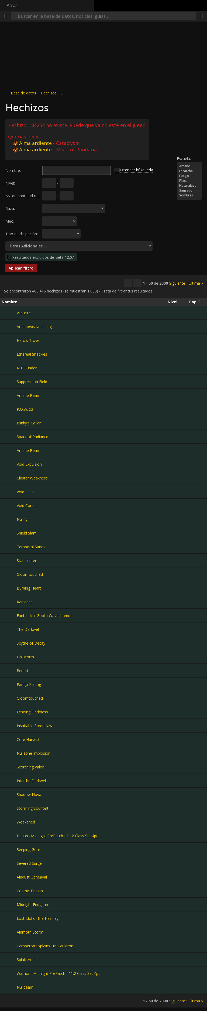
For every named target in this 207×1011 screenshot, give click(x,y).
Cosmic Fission (30, 890)
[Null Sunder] (9, 368)
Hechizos (49, 93)
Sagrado (189, 190)
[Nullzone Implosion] (9, 753)
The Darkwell (28, 629)
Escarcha (189, 171)
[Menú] (5, 16)
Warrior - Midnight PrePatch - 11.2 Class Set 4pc (58, 973)
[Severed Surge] (9, 863)
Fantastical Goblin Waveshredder (45, 615)
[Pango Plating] (9, 684)
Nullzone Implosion (33, 753)
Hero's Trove (28, 340)
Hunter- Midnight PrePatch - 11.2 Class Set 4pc (57, 835)
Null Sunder (27, 367)
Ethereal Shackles (32, 354)
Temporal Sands (31, 546)
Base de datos (23, 93)
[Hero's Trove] (9, 340)
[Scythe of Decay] (9, 643)
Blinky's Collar (29, 422)
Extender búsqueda (136, 169)
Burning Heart (29, 588)
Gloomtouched (30, 574)
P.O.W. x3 (25, 409)
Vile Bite (24, 312)
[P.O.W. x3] (9, 409)
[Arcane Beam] (9, 395)
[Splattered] (9, 959)
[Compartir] (201, 16)
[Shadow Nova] (9, 794)
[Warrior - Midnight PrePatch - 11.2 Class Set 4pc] (9, 973)
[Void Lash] (9, 491)
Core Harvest (28, 739)
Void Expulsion (29, 464)
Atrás (12, 5)
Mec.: (10, 221)
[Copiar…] (128, 283)
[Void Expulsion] (9, 464)
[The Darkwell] (9, 629)
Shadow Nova (29, 794)
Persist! (23, 670)
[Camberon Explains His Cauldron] (9, 946)
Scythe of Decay (31, 643)
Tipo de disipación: (21, 233)
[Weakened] (9, 822)
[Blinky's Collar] (9, 423)
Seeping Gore (28, 849)
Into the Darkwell (32, 780)
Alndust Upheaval (32, 877)
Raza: (10, 208)
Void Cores (26, 505)
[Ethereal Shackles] (9, 354)
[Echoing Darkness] (9, 712)
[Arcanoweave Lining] (9, 326)
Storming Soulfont (33, 808)
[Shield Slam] (9, 533)
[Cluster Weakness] (9, 478)
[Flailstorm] (9, 657)
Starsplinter (26, 560)
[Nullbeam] (9, 987)
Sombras (189, 195)
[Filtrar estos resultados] (137, 283)
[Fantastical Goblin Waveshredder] (9, 615)
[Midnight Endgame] (9, 904)
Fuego (189, 175)
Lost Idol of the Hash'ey (37, 918)
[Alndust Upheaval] (9, 877)
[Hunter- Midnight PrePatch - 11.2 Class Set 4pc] (9, 835)
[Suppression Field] (9, 381)
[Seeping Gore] (9, 849)
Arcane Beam (28, 395)
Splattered (25, 959)
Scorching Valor (30, 767)
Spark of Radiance (32, 436)
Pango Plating (29, 684)
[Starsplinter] (9, 560)
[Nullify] (9, 519)
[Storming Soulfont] (9, 808)
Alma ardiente (32, 143)
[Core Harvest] (9, 739)
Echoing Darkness (32, 711)
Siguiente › (178, 283)
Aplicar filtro (21, 268)
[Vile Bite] (9, 313)
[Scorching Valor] (9, 767)
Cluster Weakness (32, 478)
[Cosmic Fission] (9, 891)
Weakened (26, 822)
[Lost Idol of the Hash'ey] (9, 918)
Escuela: (184, 158)
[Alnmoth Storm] (9, 932)
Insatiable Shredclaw (34, 725)
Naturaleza (189, 185)
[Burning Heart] (9, 588)
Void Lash (25, 491)
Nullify (22, 519)
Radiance (25, 601)
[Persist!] (9, 670)
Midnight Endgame (33, 904)
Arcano (189, 166)
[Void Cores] (9, 505)
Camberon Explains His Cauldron (45, 945)
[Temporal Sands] (9, 547)
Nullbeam (25, 987)
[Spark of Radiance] (9, 436)
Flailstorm (25, 656)
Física (189, 180)
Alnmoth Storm (30, 932)
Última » (196, 283)
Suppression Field (32, 381)
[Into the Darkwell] (9, 780)
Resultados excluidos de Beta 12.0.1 (43, 257)
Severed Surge (29, 863)
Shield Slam (27, 533)
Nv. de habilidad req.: (23, 195)
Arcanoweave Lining (34, 326)
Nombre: (13, 170)
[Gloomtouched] (9, 574)
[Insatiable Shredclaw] (9, 725)
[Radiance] (9, 602)
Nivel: (10, 183)
